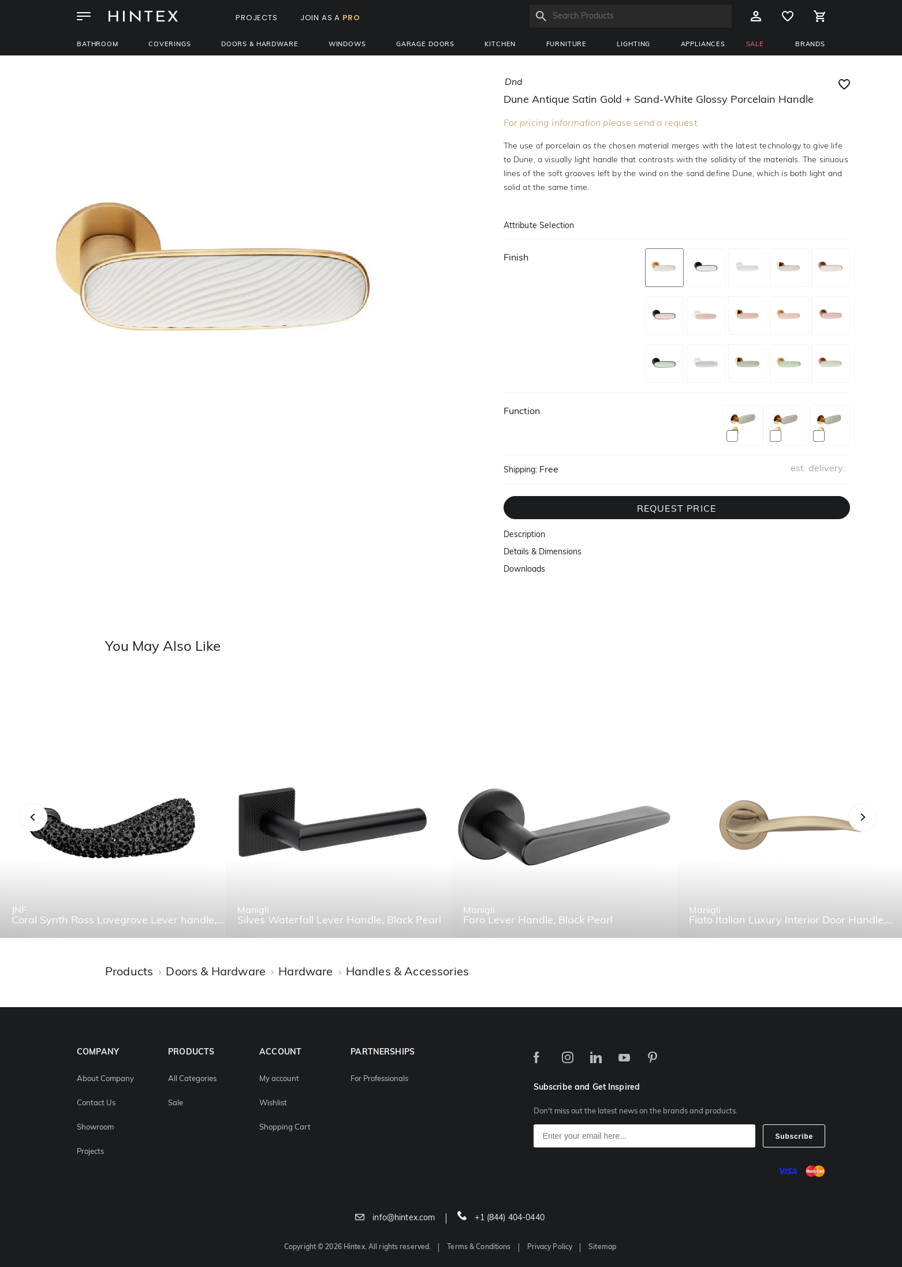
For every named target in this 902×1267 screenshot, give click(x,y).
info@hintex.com (395, 1218)
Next (885, 830)
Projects (90, 1152)
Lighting (633, 45)
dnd (514, 82)
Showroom (95, 1127)
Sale (175, 1103)
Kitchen (500, 45)
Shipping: (520, 470)
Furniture (566, 45)
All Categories (192, 1079)
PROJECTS (257, 17)
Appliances (703, 45)
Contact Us (96, 1103)
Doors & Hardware (259, 45)
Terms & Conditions (478, 1247)
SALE (755, 45)
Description (524, 535)
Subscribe (794, 1136)
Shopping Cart (285, 1127)
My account (279, 1079)
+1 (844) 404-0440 (501, 1218)
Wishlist (273, 1103)
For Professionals (379, 1079)
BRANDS (810, 45)
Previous (47, 830)
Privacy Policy (550, 1247)
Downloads (524, 569)
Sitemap (602, 1247)
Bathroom (97, 45)
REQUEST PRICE (677, 509)
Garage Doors (425, 45)
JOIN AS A (330, 17)
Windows (347, 45)
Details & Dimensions (543, 552)
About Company (105, 1079)
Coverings (169, 45)
